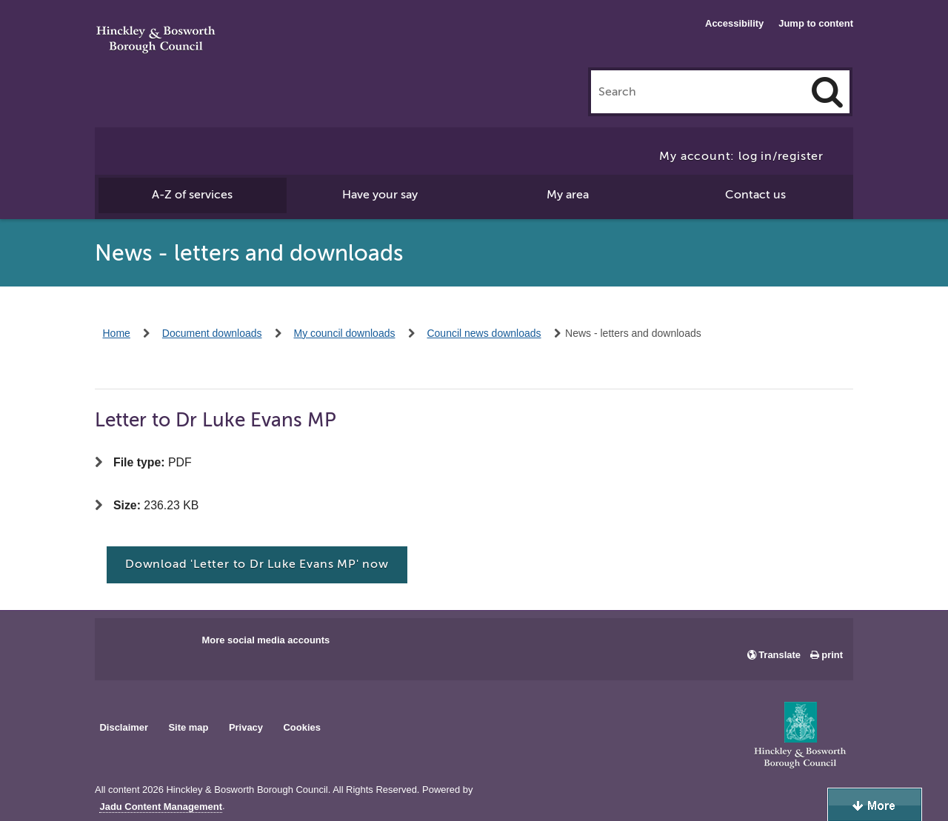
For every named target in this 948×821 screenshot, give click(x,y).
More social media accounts (265, 640)
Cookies (302, 727)
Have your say (380, 194)
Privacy (246, 727)
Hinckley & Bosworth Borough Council (156, 41)
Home (116, 333)
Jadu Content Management (160, 807)
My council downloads (344, 333)
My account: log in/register (741, 156)
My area (568, 194)
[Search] (827, 92)
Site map (188, 727)
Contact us (755, 194)
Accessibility (734, 23)
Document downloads (212, 333)
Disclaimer (123, 727)
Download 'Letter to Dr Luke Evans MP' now (257, 564)
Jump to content (815, 23)
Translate (779, 654)
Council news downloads (484, 333)
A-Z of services (192, 194)
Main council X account (167, 645)
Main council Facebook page (121, 645)
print (832, 654)
